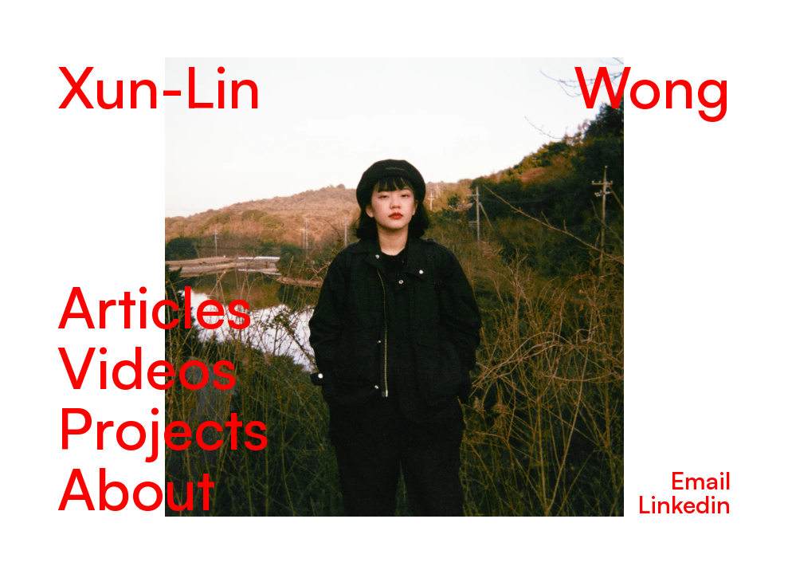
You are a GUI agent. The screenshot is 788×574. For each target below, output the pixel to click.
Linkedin (684, 504)
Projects (163, 427)
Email (701, 480)
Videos (147, 367)
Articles (155, 306)
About (136, 488)
